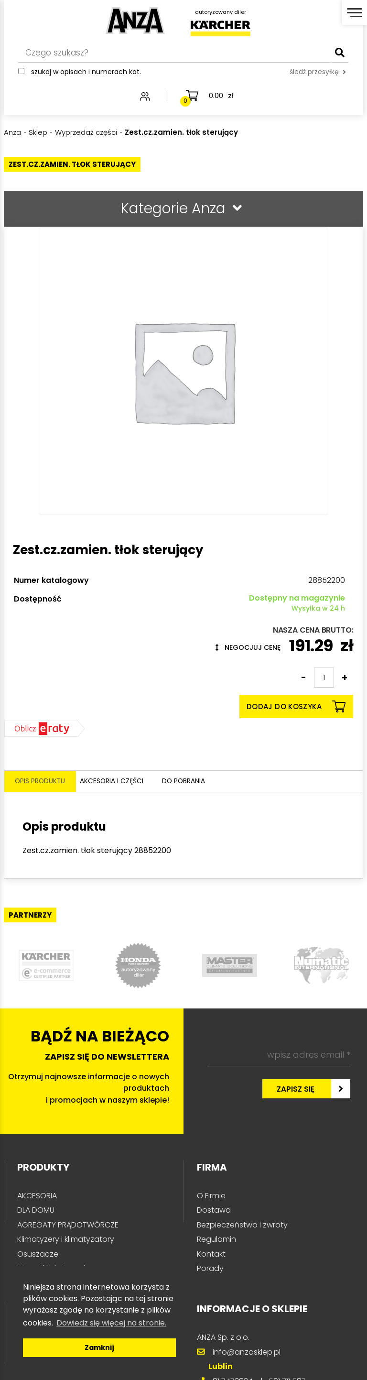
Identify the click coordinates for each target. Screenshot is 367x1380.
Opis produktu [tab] (41, 782)
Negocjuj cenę (248, 647)
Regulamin (216, 1240)
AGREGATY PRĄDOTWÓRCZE (68, 1226)
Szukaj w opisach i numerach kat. (86, 75)
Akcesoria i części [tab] (122, 782)
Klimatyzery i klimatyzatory (65, 1240)
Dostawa (214, 1211)
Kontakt (211, 1255)
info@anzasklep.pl (247, 1353)
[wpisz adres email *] (278, 1056)
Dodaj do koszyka (296, 706)
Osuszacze (37, 1255)
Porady (210, 1269)
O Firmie (211, 1197)
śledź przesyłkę (318, 75)
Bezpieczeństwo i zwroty (242, 1226)
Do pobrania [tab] (202, 782)
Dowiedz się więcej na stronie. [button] (111, 1322)
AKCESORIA (37, 1197)
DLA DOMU (35, 1211)
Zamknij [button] (99, 1347)
